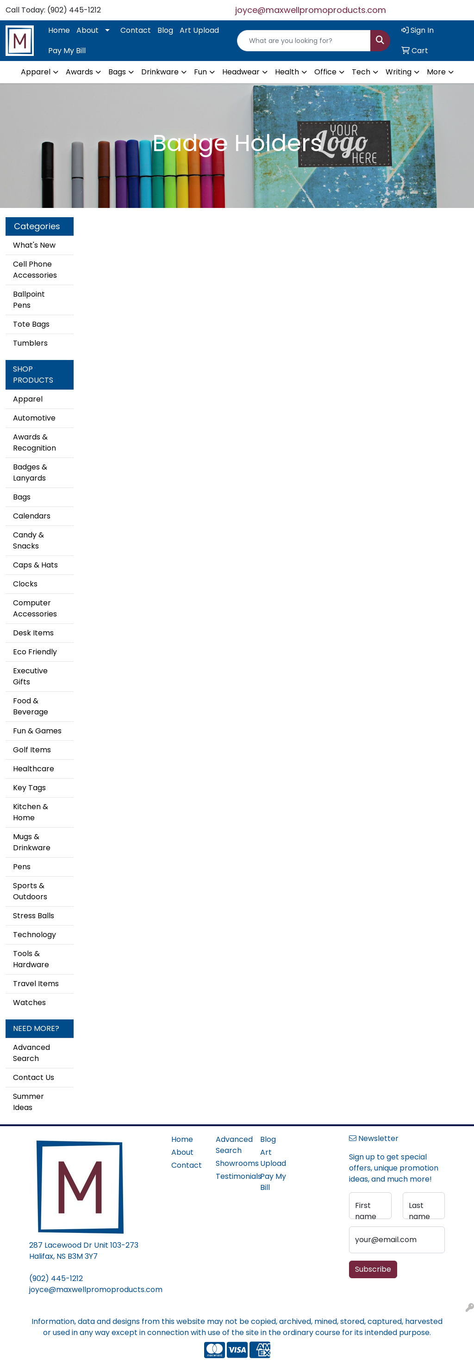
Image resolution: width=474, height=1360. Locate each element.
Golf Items (32, 749)
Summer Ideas (28, 1102)
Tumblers (30, 343)
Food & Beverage (30, 706)
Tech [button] (361, 72)
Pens (22, 866)
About (87, 30)
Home (59, 30)
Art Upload (199, 30)
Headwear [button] (241, 72)
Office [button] (325, 72)
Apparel (28, 399)
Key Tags (29, 787)
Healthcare (33, 768)
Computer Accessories (35, 608)
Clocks (25, 584)
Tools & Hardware (31, 959)
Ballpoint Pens (29, 300)
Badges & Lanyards (30, 472)
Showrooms (232, 1163)
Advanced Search (31, 1053)
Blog (165, 30)
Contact (135, 30)
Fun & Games (37, 731)
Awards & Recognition (34, 442)
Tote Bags (31, 324)
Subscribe (373, 1269)
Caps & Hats (35, 565)
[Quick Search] (304, 40)
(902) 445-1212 (56, 1278)
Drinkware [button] (160, 72)
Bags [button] (117, 72)
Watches (29, 1002)
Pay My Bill (67, 50)
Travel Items (36, 983)
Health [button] (287, 72)
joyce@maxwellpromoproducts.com (310, 10)
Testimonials (232, 1176)
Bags (22, 497)
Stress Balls (33, 915)
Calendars (31, 516)
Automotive (34, 418)
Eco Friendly (35, 651)
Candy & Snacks (28, 540)
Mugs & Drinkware (31, 842)
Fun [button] (200, 72)
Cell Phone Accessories (35, 270)
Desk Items (33, 633)
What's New (34, 245)
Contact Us (33, 1077)
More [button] (436, 72)
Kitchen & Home (30, 812)
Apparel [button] (35, 72)
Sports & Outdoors (30, 891)
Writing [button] (399, 72)
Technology (34, 934)
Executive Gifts (30, 676)
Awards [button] (79, 72)
